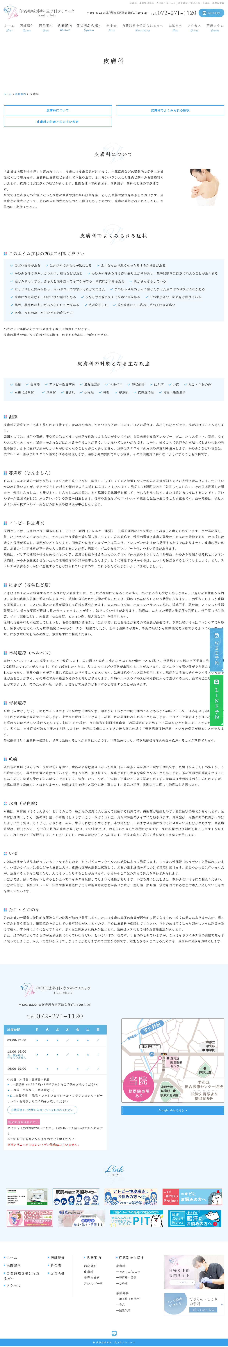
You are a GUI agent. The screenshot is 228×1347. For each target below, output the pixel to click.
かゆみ (123, 1284)
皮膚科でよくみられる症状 (170, 110)
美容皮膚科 (92, 1278)
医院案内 (45, 27)
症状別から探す (88, 27)
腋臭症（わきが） (130, 1299)
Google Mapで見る (173, 1111)
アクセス (194, 27)
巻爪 (122, 1305)
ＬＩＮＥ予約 (216, 700)
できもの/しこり (129, 1272)
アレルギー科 (93, 1284)
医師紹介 (26, 27)
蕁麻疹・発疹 (128, 1278)
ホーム (9, 27)
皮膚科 (89, 1272)
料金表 (110, 27)
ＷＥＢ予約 (217, 649)
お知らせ (176, 27)
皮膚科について (57, 110)
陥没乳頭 (125, 1311)
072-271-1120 (55, 1016)
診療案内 (64, 27)
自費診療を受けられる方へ (142, 27)
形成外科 (90, 1266)
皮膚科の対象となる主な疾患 (58, 122)
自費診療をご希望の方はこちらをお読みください (44, 1110)
